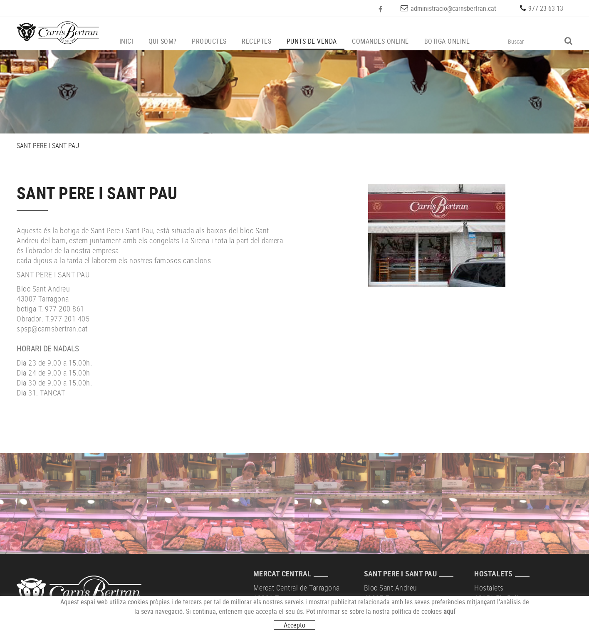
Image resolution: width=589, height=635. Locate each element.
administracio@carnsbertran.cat (453, 8)
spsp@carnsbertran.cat (52, 329)
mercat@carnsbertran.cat (292, 620)
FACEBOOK (381, 9)
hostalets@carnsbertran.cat (516, 620)
